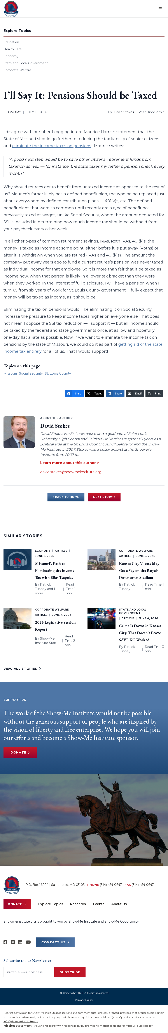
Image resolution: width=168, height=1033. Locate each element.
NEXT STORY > (104, 497)
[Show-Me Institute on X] (13, 942)
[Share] (74, 393)
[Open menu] (160, 8)
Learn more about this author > (69, 463)
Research (78, 904)
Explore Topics (50, 904)
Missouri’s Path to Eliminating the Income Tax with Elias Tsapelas (54, 570)
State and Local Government (26, 63)
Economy (11, 56)
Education (11, 42)
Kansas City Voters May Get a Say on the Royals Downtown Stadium (139, 570)
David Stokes (124, 112)
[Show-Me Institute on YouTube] (28, 942)
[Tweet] (94, 393)
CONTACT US (55, 942)
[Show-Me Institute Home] (11, 9)
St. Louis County (58, 373)
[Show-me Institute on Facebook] (5, 942)
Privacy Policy (84, 1000)
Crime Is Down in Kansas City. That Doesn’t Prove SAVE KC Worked (140, 632)
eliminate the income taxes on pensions (51, 145)
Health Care (13, 49)
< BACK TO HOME (66, 497)
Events (98, 904)
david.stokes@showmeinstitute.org (71, 472)
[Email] (135, 393)
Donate (20, 753)
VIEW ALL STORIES (22, 669)
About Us (119, 904)
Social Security (31, 373)
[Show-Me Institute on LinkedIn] (20, 942)
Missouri (10, 373)
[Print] (154, 393)
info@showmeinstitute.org (21, 1021)
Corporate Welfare (17, 70)
